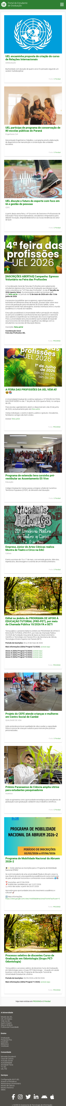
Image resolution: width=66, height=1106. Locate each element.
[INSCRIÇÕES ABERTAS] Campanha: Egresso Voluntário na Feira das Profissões (32, 278)
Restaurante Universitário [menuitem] (11, 1084)
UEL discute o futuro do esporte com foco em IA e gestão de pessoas (32, 202)
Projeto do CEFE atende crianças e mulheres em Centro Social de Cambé (31, 715)
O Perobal (57, 79)
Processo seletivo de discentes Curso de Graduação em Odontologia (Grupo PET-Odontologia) (29, 958)
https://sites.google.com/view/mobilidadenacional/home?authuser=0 (32, 899)
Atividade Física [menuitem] (7, 1065)
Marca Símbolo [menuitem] (7, 1025)
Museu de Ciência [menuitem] (8, 1086)
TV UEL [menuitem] (3, 1067)
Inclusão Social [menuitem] (7, 1061)
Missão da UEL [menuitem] (6, 1017)
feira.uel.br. (36, 409)
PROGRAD (57, 341)
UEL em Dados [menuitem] (6, 1019)
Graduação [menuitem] (5, 1038)
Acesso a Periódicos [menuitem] (9, 1081)
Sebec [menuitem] (3, 1090)
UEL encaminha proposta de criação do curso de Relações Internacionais (32, 58)
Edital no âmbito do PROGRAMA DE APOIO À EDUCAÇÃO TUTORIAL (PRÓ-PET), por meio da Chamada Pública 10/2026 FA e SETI (31, 621)
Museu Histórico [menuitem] (7, 1088)
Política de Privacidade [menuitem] (10, 1027)
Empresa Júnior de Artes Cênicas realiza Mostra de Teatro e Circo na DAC (29, 548)
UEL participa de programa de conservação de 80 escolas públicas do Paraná (32, 129)
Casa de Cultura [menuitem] (7, 1059)
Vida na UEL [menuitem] (5, 1021)
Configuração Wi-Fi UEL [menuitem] (10, 1079)
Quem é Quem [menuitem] (6, 1023)
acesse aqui (45, 647)
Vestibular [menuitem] (5, 1046)
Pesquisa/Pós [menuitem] (6, 1040)
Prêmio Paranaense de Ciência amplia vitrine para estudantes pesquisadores (32, 789)
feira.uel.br (13, 294)
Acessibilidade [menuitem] (6, 1063)
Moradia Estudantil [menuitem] (8, 1057)
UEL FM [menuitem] (4, 1069)
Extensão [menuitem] (4, 1042)
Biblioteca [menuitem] (5, 1044)
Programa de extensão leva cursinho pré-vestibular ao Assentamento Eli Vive (30, 477)
